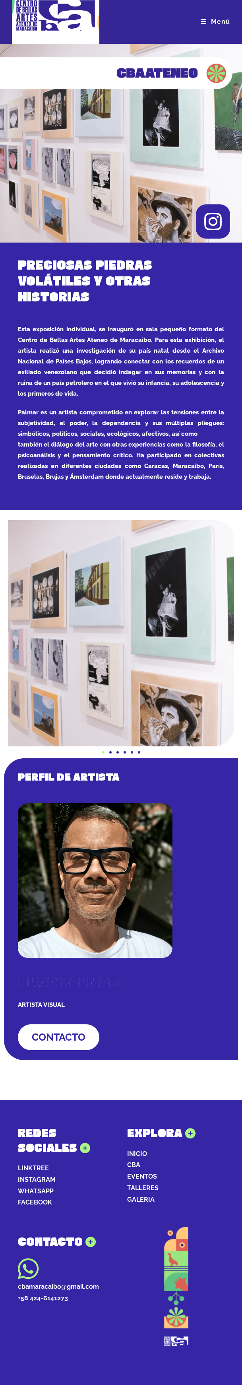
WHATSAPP (36, 1191)
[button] (103, 752)
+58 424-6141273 (43, 1298)
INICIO (137, 1154)
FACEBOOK (35, 1202)
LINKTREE (33, 1168)
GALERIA (141, 1199)
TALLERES (143, 1188)
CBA (133, 1165)
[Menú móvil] (215, 21)
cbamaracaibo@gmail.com (58, 1286)
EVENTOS (142, 1176)
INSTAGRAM (37, 1179)
